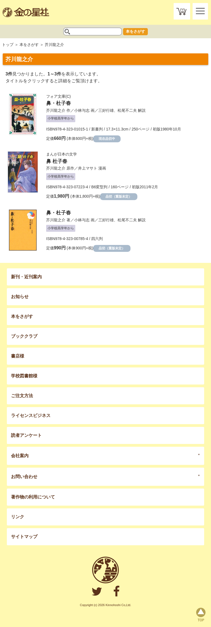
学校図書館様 (24, 376)
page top (201, 614)
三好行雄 (106, 110)
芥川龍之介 (55, 110)
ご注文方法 (22, 395)
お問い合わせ (24, 476)
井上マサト (87, 168)
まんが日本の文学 (61, 154)
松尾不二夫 (127, 110)
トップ (7, 44)
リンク (17, 516)
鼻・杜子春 (58, 103)
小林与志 (82, 110)
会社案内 (20, 455)
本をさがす (135, 31)
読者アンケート (26, 435)
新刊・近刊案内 (26, 276)
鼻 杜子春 (56, 161)
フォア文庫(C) (58, 96)
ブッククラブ (24, 336)
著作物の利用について (33, 497)
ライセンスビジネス (31, 415)
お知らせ (20, 296)
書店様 (17, 356)
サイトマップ (24, 536)
